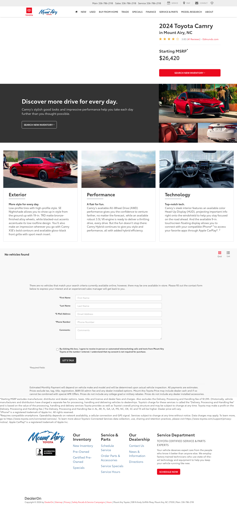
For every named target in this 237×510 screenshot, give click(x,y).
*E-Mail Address (62, 313)
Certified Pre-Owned (82, 459)
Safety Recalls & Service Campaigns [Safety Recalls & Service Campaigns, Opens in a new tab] (88, 502)
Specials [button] (137, 11)
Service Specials (112, 466)
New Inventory (83, 445)
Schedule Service (107, 447)
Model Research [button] (191, 11)
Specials (79, 467)
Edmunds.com (211, 39)
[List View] (228, 254)
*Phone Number (62, 321)
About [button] (209, 11)
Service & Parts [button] (168, 11)
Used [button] (93, 11)
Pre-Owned (81, 451)
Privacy (67, 502)
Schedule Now (168, 471)
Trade (125, 11)
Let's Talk (68, 360)
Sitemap (59, 502)
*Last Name (65, 305)
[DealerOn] (33, 498)
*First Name (64, 297)
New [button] (83, 11)
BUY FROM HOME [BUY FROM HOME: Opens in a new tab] (108, 11)
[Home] (76, 11)
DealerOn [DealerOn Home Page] (48, 502)
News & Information (137, 453)
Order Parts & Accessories (110, 457)
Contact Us (136, 445)
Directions (136, 461)
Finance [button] (151, 11)
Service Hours (110, 471)
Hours (109, 502)
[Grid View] (219, 254)
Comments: (64, 329)
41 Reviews (193, 39)
